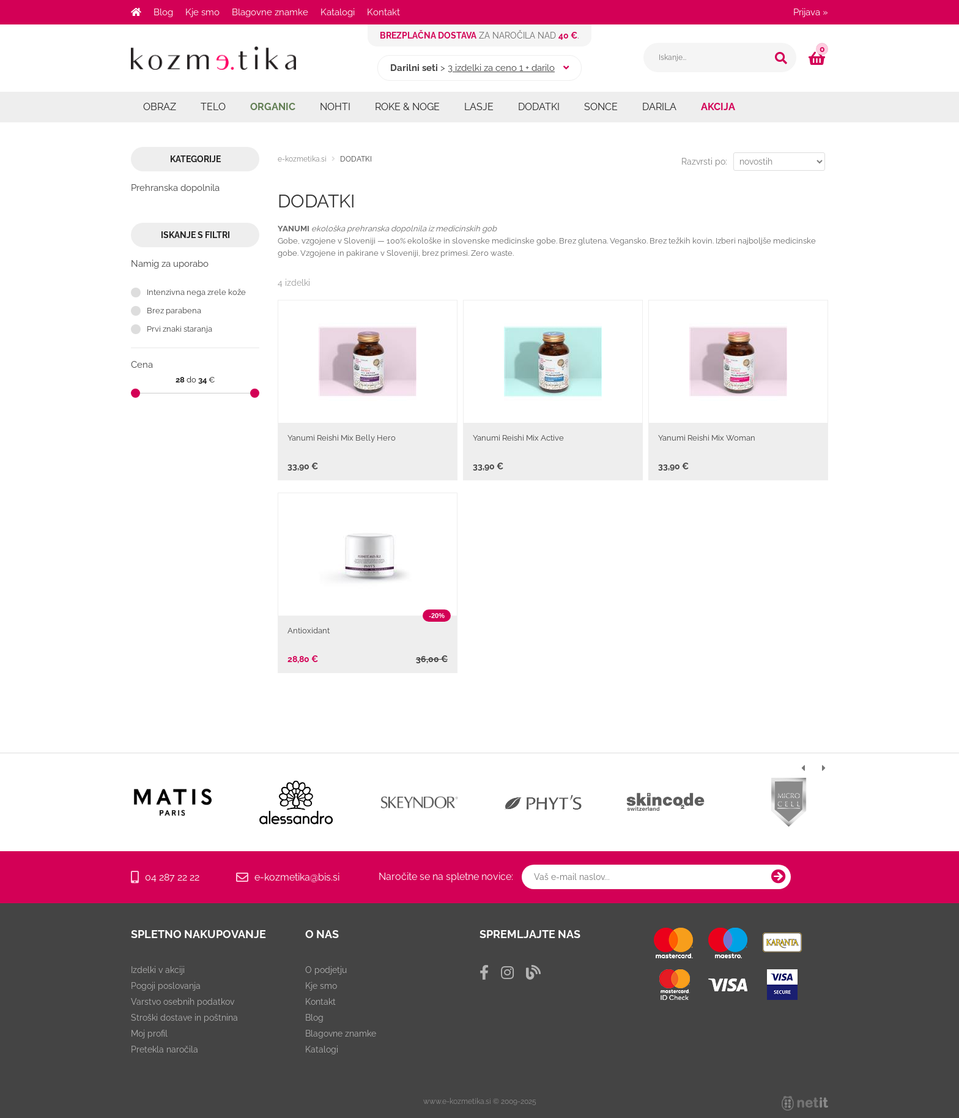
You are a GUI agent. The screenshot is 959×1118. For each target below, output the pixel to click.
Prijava (810, 12)
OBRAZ (159, 107)
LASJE (479, 107)
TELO (213, 107)
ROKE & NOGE (407, 107)
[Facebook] (484, 972)
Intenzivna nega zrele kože (196, 292)
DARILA (659, 107)
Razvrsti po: (704, 161)
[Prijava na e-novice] (778, 877)
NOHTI (335, 107)
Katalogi (337, 12)
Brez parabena (174, 310)
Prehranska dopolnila (175, 187)
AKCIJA (718, 107)
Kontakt (383, 12)
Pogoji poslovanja (166, 986)
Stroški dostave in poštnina (184, 1018)
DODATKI (539, 107)
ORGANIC (272, 107)
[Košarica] (818, 58)
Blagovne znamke (270, 12)
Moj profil (149, 1033)
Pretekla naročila (164, 1049)
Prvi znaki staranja (179, 329)
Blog (163, 12)
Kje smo (202, 12)
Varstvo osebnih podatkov (182, 1002)
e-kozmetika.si (302, 159)
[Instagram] (507, 972)
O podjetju (326, 970)
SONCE (601, 107)
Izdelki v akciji (158, 970)
